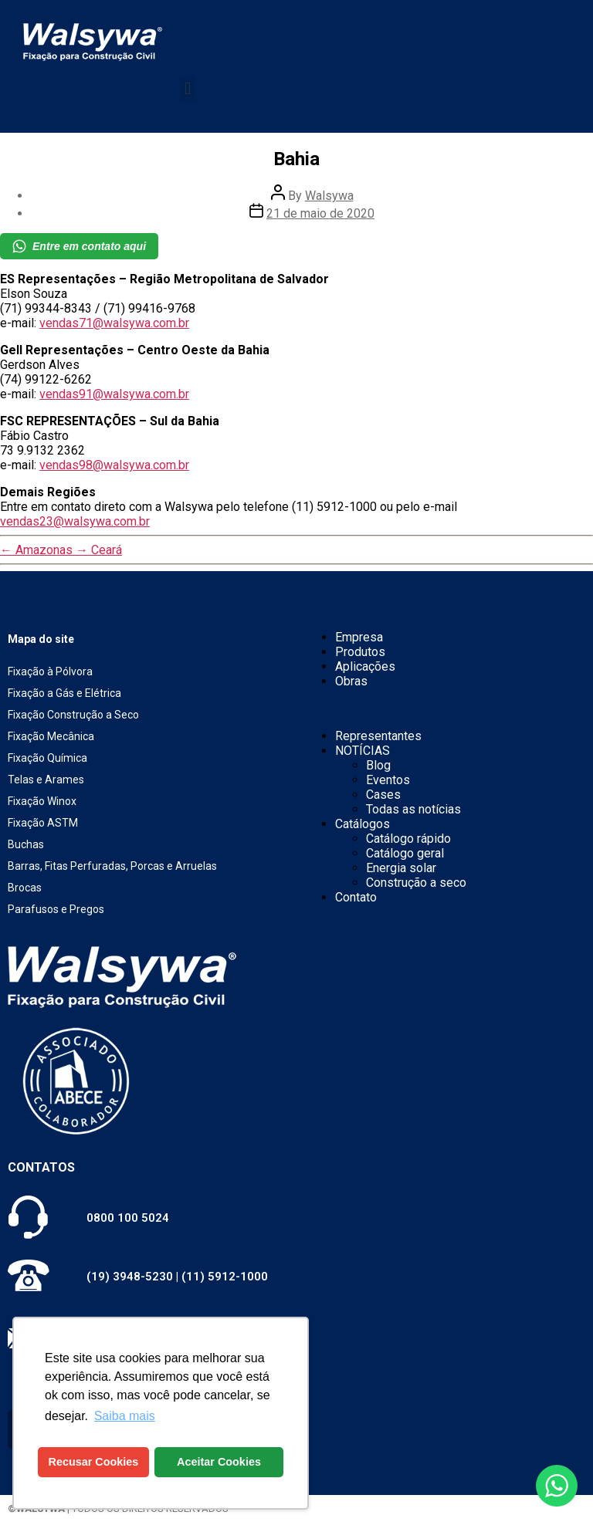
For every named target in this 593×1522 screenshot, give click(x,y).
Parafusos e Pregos (56, 909)
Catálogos (362, 824)
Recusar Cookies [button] (94, 1462)
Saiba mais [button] (124, 1415)
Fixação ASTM (43, 823)
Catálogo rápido (408, 838)
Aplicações (365, 666)
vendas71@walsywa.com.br (114, 323)
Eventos (388, 780)
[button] (188, 89)
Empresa (359, 637)
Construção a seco (416, 882)
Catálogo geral (405, 853)
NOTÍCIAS (362, 750)
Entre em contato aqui (79, 246)
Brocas (25, 887)
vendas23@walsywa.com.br (75, 521)
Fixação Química (47, 758)
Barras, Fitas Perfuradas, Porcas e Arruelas (112, 866)
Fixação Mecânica (51, 736)
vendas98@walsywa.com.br (114, 465)
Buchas (26, 844)
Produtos (360, 651)
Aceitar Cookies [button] (219, 1462)
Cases (383, 794)
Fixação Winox (42, 801)
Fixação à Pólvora (50, 671)
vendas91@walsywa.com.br (114, 394)
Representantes (378, 736)
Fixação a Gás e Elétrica (64, 693)
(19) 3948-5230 (129, 1277)
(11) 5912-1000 (224, 1277)
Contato (356, 897)
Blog (378, 765)
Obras (351, 681)
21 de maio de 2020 (320, 213)
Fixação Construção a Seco (73, 715)
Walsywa (329, 195)
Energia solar (401, 868)
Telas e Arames (46, 779)
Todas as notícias (413, 809)
